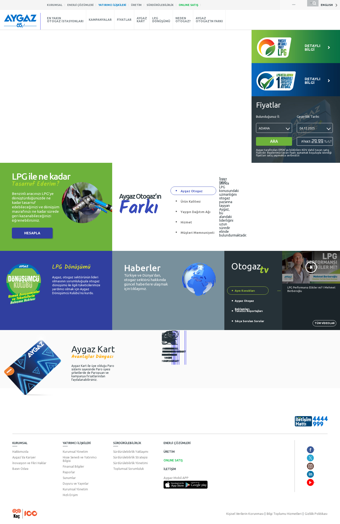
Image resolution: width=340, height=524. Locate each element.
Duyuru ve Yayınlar (76, 483)
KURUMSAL (19, 443)
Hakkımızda (20, 451)
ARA (274, 141)
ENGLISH (329, 5)
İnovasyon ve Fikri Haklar (29, 463)
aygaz (297, 466)
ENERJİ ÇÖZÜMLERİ (177, 443)
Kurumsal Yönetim (75, 451)
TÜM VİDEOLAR (318, 322)
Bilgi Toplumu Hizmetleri (286, 513)
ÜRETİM (169, 451)
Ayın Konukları (245, 290)
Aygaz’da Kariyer (24, 457)
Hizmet (186, 222)
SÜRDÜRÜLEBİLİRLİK (127, 443)
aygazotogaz (303, 450)
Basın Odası (20, 468)
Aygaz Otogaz (192, 191)
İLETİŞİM (170, 469)
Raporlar (69, 472)
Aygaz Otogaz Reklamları (244, 302)
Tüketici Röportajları (249, 311)
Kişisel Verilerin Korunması (249, 513)
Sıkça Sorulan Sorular (249, 321)
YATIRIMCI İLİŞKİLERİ (77, 443)
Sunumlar (69, 477)
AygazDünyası (304, 482)
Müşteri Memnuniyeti (197, 232)
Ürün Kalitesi (191, 201)
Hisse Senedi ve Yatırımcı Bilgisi (80, 459)
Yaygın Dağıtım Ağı (196, 212)
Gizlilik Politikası (317, 513)
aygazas (299, 458)
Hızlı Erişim (70, 495)
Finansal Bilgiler (73, 466)
